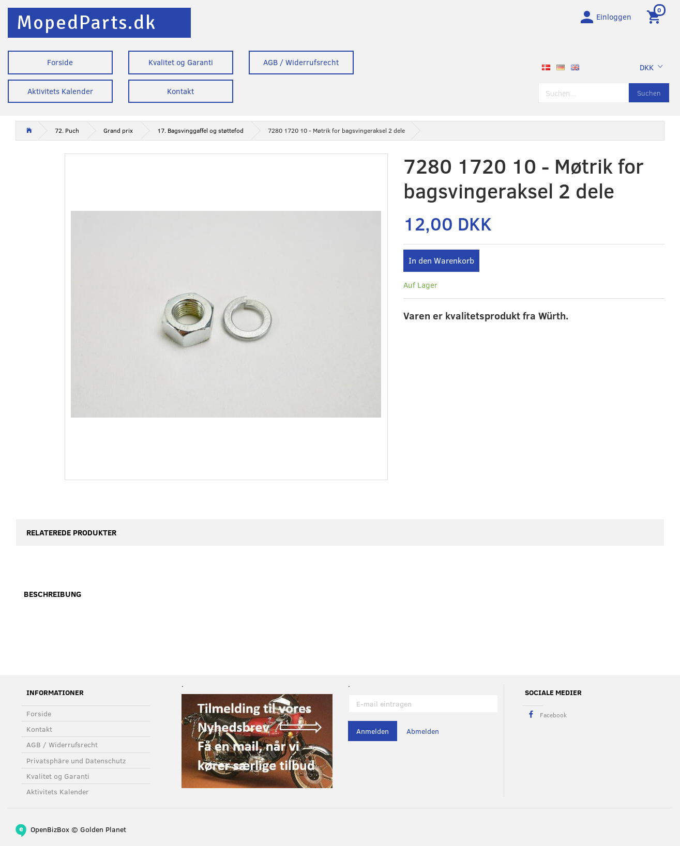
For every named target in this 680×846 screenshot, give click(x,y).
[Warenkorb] (655, 17)
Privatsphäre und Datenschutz (76, 760)
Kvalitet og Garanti (180, 62)
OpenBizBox (50, 829)
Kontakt (180, 91)
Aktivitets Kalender (60, 91)
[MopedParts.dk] (86, 22)
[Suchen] (649, 94)
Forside (60, 62)
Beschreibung (52, 596)
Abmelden (422, 731)
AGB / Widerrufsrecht (301, 62)
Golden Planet (103, 829)
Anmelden (372, 731)
